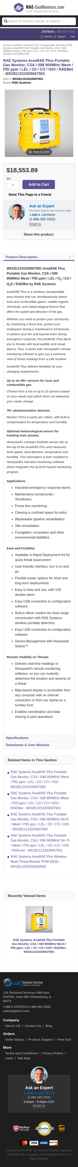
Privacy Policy (52, 1053)
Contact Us (33, 1026)
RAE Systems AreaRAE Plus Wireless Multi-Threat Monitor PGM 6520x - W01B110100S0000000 (39, 861)
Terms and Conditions (21, 1053)
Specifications (17, 738)
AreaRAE (16, 45)
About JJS (13, 1026)
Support (59, 36)
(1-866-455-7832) (64, 31)
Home (6, 45)
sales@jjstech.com (16, 1011)
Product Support (40, 1039)
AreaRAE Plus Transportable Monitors (44, 45)
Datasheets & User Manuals (28, 745)
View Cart (64, 1039)
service (46, 36)
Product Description (39, 257)
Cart (70, 36)
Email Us (35, 224)
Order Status (14, 1039)
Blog (48, 1026)
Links (9, 1058)
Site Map (23, 1058)
